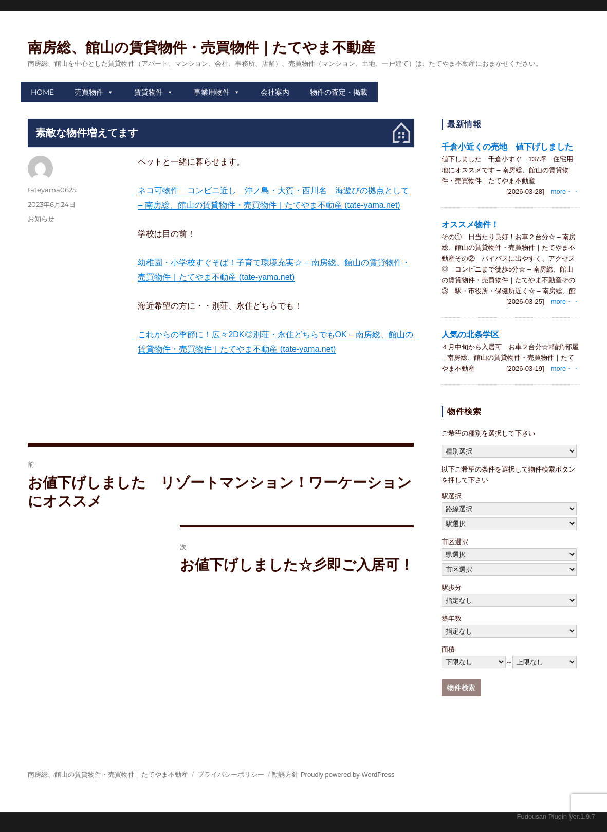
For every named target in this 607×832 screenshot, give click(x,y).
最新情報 (464, 124)
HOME (42, 92)
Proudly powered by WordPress (348, 775)
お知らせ (41, 218)
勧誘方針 (285, 775)
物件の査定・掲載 (338, 92)
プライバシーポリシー (230, 775)
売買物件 (89, 92)
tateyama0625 (52, 190)
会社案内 (275, 92)
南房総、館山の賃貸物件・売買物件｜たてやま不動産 (201, 48)
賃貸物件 (148, 92)
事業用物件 (212, 92)
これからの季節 (166, 334)
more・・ (565, 191)
